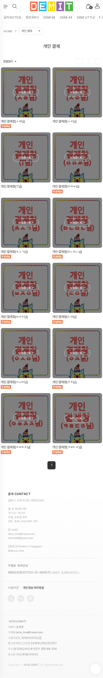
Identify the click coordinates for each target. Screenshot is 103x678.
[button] (14, 6)
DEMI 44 (66, 17)
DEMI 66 (49, 17)
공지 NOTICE (12, 17)
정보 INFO (32, 17)
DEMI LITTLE (86, 17)
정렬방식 (8, 61)
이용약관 (13, 588)
